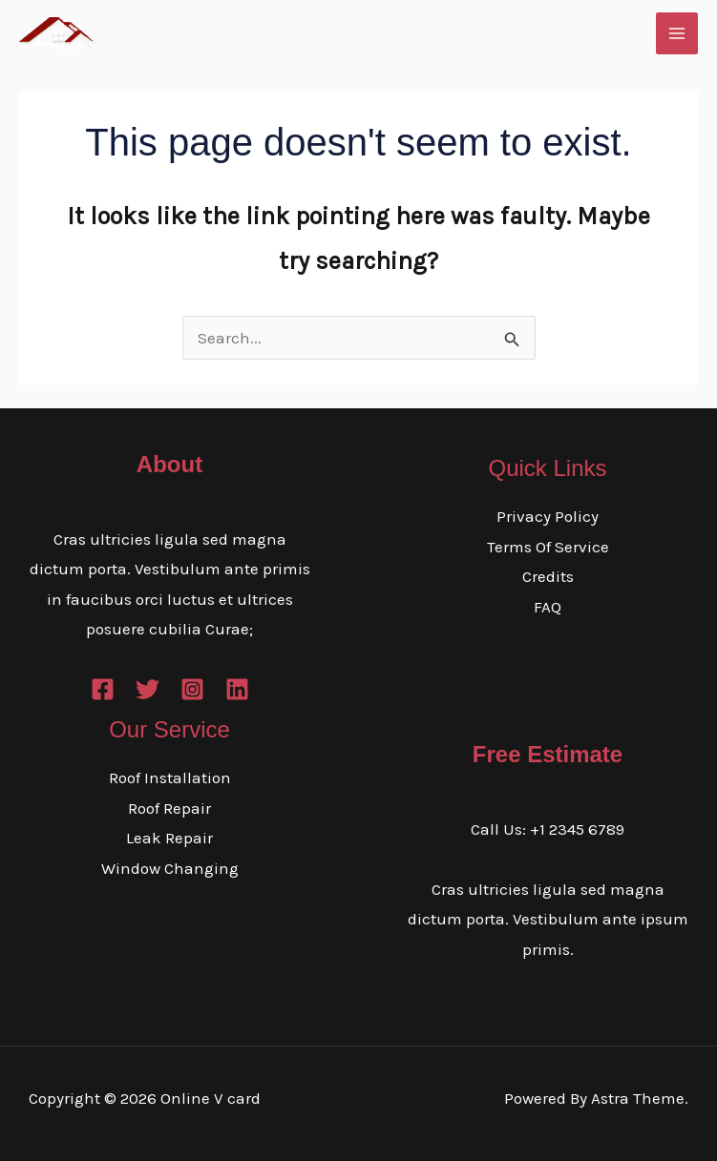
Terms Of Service (548, 546)
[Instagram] (192, 689)
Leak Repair (169, 837)
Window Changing (170, 868)
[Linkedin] (237, 689)
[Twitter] (147, 689)
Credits (548, 576)
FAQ (547, 606)
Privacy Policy (547, 516)
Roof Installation (170, 777)
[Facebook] (103, 689)
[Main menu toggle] (677, 33)
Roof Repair (169, 808)
